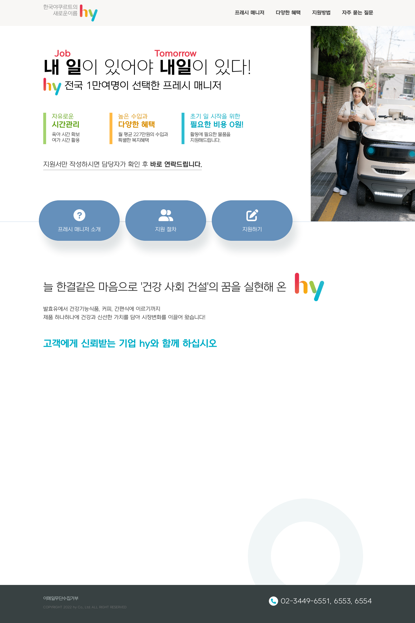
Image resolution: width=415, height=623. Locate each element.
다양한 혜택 (288, 13)
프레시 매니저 (249, 13)
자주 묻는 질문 (357, 13)
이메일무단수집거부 (60, 598)
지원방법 (321, 13)
